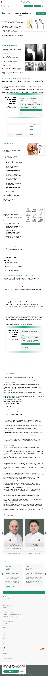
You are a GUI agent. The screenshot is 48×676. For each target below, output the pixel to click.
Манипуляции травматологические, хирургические (13, 614)
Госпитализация (6, 598)
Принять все (11, 671)
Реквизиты (5, 629)
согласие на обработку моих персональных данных (31, 104)
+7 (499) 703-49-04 (26, 1)
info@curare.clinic (26, 2)
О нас (4, 636)
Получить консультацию (30, 110)
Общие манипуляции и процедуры (10, 616)
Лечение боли (6, 607)
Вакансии (5, 625)
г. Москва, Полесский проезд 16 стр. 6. (7, 4)
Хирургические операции (8, 619)
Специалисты (5, 643)
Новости (4, 640)
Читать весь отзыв (10, 586)
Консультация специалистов (8, 612)
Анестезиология (6, 600)
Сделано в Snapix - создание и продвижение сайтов (24, 674)
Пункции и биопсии (7, 605)
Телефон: (32, 100)
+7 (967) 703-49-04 (7, 659)
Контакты (5, 632)
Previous (2, 533)
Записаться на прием (41, 14)
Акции (21, 6)
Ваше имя (21, 100)
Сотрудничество (6, 627)
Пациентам (5, 638)
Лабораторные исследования (9, 621)
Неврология (5, 609)
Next (45, 533)
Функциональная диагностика (9, 603)
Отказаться (22, 671)
